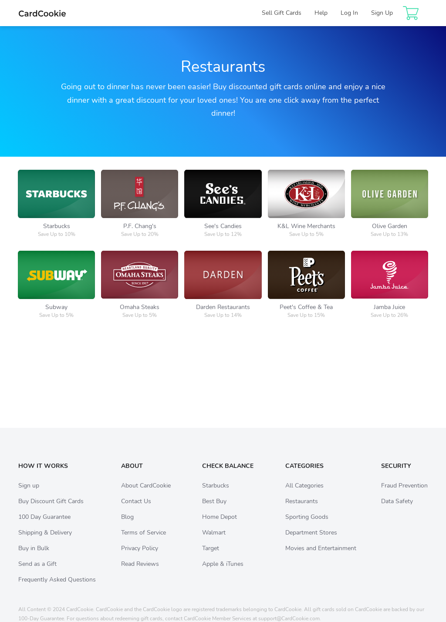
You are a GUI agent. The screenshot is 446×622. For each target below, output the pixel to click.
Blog (127, 525)
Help (321, 13)
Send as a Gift (37, 572)
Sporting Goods (306, 525)
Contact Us (136, 510)
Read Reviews (140, 572)
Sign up (28, 494)
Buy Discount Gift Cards (51, 510)
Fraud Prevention (404, 494)
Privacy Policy (139, 557)
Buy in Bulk (33, 557)
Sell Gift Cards (281, 13)
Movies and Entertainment (320, 557)
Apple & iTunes (222, 572)
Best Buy (214, 510)
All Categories (304, 494)
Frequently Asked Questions (57, 588)
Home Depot (219, 525)
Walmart (214, 541)
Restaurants (301, 510)
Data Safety (397, 510)
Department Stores (311, 541)
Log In (349, 13)
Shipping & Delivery (45, 541)
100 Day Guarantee (44, 525)
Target (210, 557)
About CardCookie (146, 494)
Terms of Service (143, 541)
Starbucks (215, 494)
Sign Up (382, 13)
